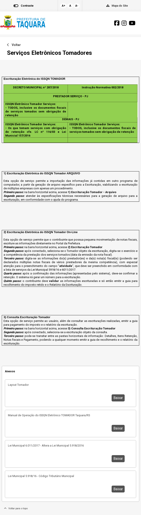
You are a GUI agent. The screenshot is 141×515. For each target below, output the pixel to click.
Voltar (14, 45)
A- (76, 5)
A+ (63, 5)
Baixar (118, 398)
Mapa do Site (120, 5)
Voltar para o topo (16, 508)
